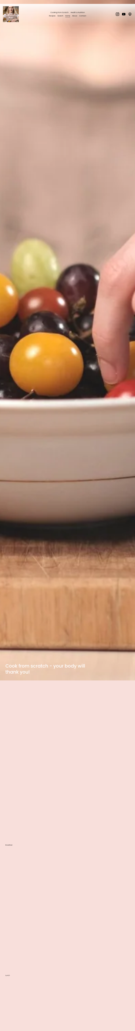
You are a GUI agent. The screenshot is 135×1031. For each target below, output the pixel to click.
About (74, 17)
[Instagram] (115, 16)
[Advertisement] (67, 696)
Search (60, 17)
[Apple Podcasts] (127, 16)
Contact (82, 17)
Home (67, 17)
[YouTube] (121, 16)
